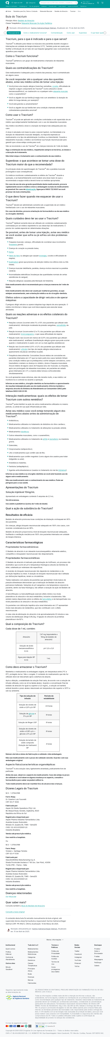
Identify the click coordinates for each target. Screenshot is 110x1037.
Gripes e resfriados (11, 6)
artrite (45, 439)
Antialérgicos (23, 6)
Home (9, 11)
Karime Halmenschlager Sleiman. (43, 28)
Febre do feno (14, 256)
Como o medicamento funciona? (35, 33)
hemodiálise (47, 599)
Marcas (30, 980)
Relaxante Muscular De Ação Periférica (36, 23)
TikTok (77, 966)
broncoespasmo (27, 334)
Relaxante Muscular (46, 11)
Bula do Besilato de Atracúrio (33, 906)
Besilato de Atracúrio (61, 11)
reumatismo (53, 439)
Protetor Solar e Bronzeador (98, 951)
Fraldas (97, 956)
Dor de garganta (34, 6)
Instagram (78, 957)
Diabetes (44, 6)
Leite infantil (62, 6)
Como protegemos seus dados (55, 969)
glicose (31, 714)
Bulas (30, 974)
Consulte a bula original (15, 912)
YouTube (78, 960)
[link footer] (40, 1026)
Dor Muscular (11, 897)
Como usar (71, 33)
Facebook (78, 954)
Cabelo (96, 966)
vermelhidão (61, 325)
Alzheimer (62, 470)
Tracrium (72, 11)
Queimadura (13, 262)
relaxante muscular (60, 91)
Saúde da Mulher (73, 6)
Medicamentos (33, 949)
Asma (11, 252)
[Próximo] (105, 32)
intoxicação (31, 189)
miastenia (13, 245)
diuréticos (25, 432)
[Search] (76, 3)
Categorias (31, 957)
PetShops (97, 962)
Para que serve (13, 33)
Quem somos (10, 949)
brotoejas (43, 256)
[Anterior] (5, 32)
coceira (55, 86)
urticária (24, 349)
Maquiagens (98, 959)
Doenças (31, 977)
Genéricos (83, 6)
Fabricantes (32, 983)
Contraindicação (57, 33)
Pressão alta (52, 6)
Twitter (77, 951)
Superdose (83, 33)
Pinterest (78, 963)
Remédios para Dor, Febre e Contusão (26, 11)
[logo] (7, 2)
